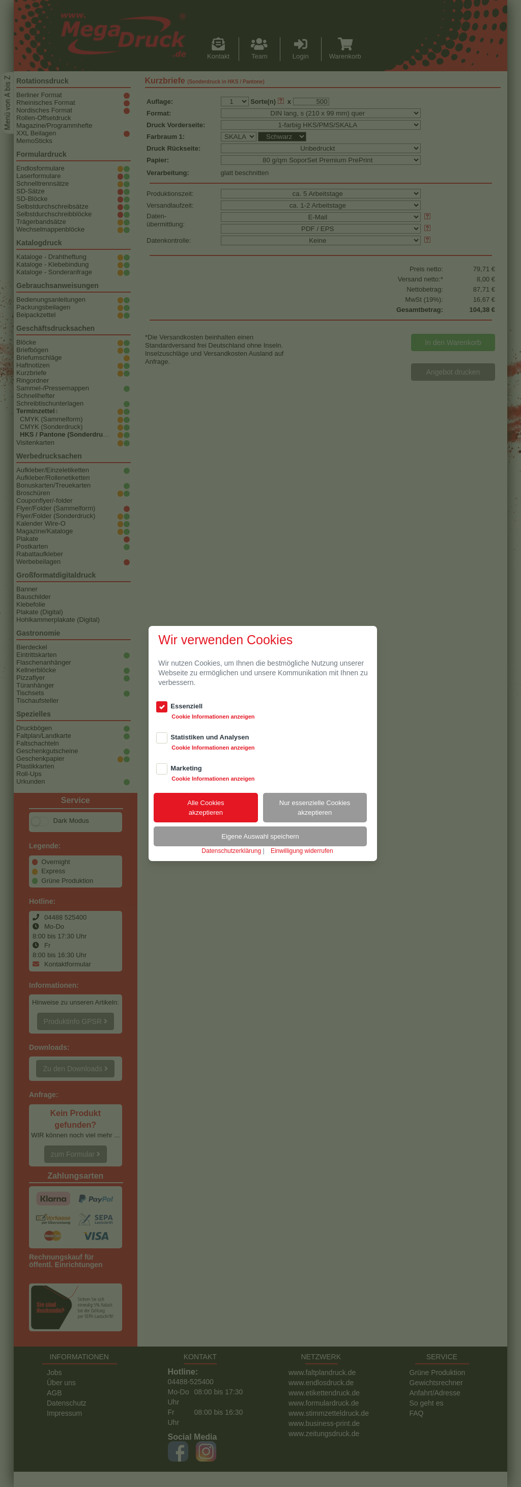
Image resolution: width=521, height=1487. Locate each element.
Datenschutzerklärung (231, 850)
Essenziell (186, 706)
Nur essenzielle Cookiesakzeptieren (314, 807)
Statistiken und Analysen (209, 737)
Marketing (185, 768)
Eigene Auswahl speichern (260, 836)
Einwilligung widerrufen (302, 850)
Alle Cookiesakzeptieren (205, 807)
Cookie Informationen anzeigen (212, 716)
